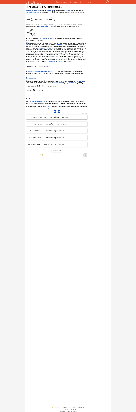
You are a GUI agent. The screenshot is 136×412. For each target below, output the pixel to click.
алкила (47, 106)
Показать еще (56, 150)
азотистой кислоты (45, 72)
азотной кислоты (32, 12)
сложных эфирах (33, 72)
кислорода (49, 26)
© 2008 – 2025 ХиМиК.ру (68, 409)
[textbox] (54, 155)
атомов (43, 26)
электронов (59, 45)
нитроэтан (71, 83)
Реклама (62, 411)
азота (28, 45)
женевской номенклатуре (37, 101)
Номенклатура (31, 78)
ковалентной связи (46, 48)
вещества (50, 10)
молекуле (67, 10)
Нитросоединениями (33, 10)
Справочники (85, 2)
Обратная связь (72, 411)
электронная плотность (46, 38)
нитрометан (58, 83)
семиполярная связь (55, 61)
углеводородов (80, 81)
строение (29, 14)
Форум (59, 2)
